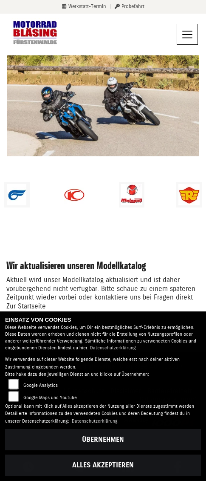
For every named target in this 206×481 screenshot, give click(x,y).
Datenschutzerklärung (113, 348)
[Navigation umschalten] (187, 34)
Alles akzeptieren (103, 465)
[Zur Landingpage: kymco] (74, 194)
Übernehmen (103, 439)
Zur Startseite (26, 306)
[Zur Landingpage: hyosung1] (17, 194)
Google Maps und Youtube (50, 397)
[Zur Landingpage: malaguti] (131, 194)
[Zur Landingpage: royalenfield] (189, 194)
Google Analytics (40, 385)
